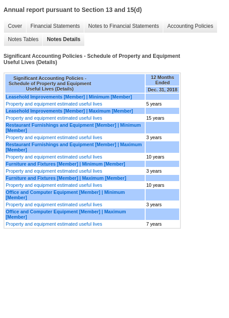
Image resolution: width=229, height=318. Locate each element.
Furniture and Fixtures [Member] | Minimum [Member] (65, 164)
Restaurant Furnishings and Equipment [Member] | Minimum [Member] (73, 127)
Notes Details (63, 39)
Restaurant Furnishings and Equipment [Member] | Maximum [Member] (74, 147)
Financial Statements (55, 26)
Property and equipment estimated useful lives (54, 103)
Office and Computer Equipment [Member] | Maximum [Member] (66, 214)
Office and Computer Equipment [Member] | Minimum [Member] (65, 194)
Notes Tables (23, 39)
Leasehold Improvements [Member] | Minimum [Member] (69, 96)
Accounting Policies (190, 26)
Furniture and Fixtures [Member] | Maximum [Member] (66, 178)
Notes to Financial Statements (123, 26)
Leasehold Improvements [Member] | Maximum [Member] (69, 111)
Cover (15, 26)
